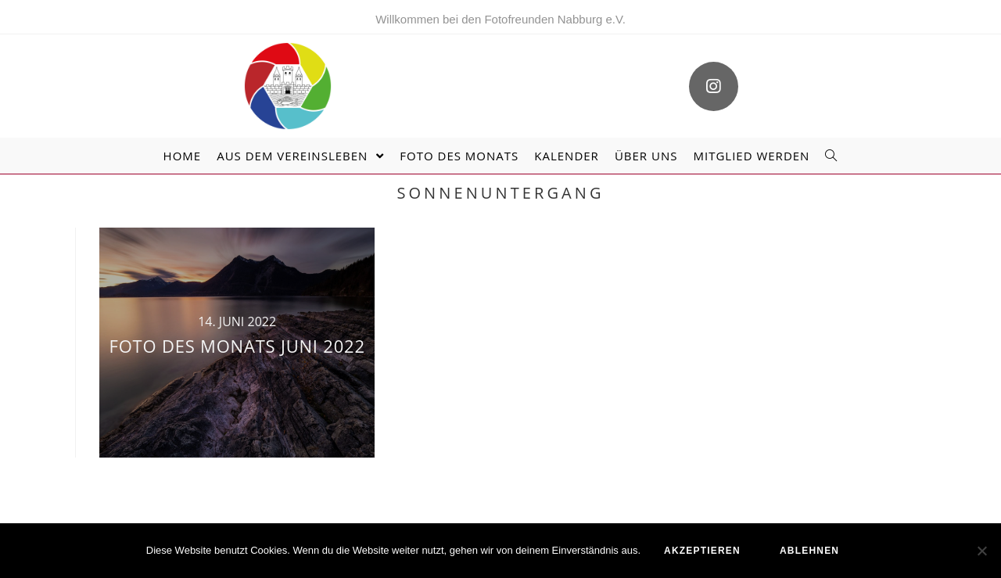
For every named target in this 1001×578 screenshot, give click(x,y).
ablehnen (809, 550)
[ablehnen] (981, 550)
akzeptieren (702, 550)
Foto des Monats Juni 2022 (236, 345)
